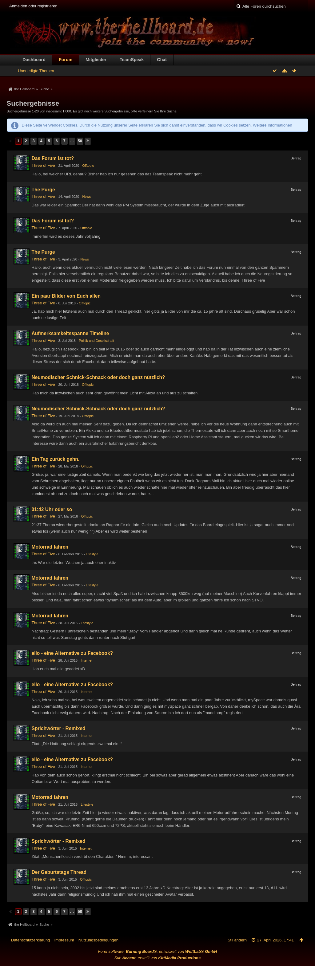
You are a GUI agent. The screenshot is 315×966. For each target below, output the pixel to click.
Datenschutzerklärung (30, 940)
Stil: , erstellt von (157, 958)
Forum (65, 59)
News (86, 196)
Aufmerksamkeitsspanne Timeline (70, 333)
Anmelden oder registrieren (33, 6)
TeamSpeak (132, 59)
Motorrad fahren (50, 546)
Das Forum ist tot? (53, 158)
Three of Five (43, 165)
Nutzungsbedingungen (98, 940)
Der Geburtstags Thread (59, 872)
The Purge (43, 189)
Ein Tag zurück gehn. (56, 459)
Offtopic (88, 165)
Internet (86, 660)
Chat (162, 59)
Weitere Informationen (272, 125)
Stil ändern (237, 940)
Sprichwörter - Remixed (59, 728)
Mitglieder (96, 59)
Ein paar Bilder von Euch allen (66, 296)
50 (80, 141)
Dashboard (34, 59)
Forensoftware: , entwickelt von (157, 951)
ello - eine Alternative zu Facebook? (72, 653)
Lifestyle (92, 554)
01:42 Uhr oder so (52, 509)
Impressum (64, 940)
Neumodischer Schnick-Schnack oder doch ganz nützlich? (98, 377)
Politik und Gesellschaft (96, 340)
